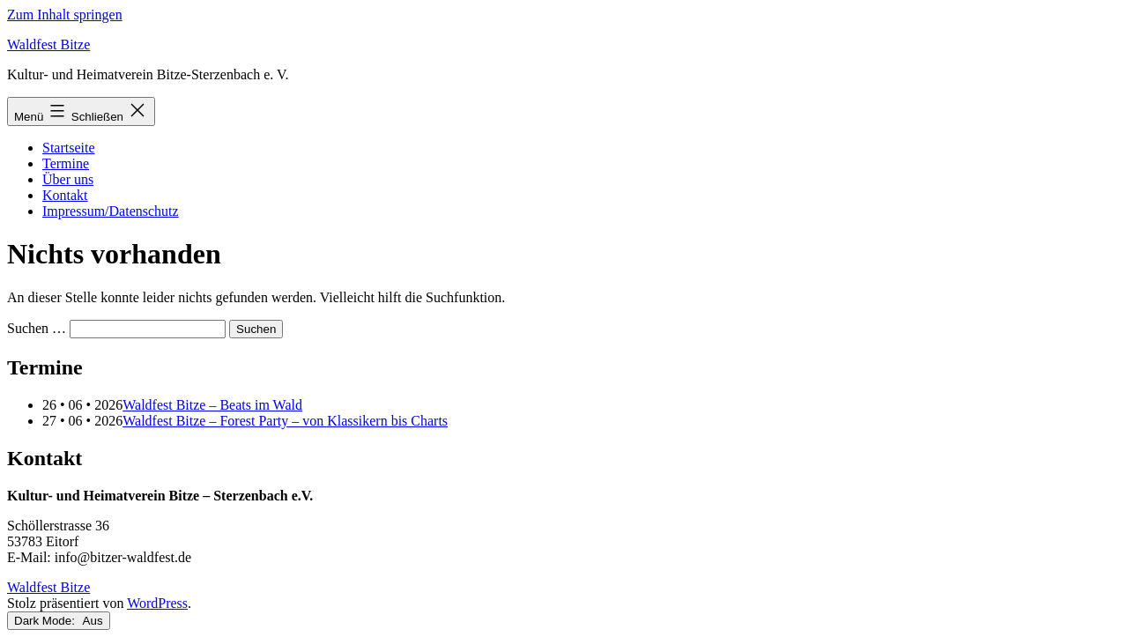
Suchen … (36, 328)
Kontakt (65, 195)
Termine (65, 163)
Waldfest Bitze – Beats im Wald (212, 404)
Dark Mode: (58, 620)
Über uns (67, 179)
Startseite (68, 147)
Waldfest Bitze (48, 44)
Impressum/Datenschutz (110, 211)
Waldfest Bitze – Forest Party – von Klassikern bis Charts (285, 420)
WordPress (157, 603)
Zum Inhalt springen (64, 14)
